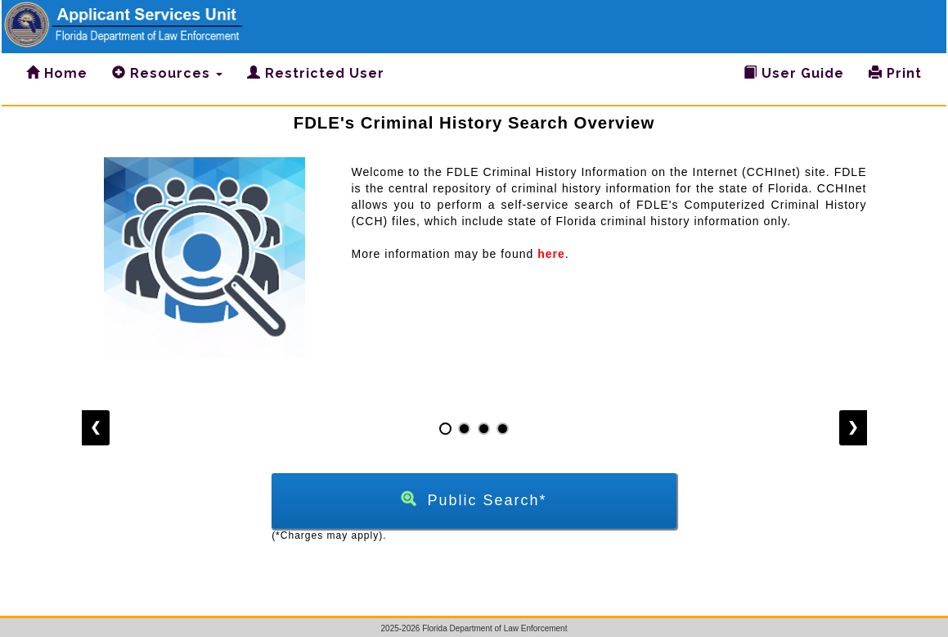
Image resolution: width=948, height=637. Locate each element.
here (551, 253)
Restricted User (315, 73)
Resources (167, 73)
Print (895, 73)
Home (57, 73)
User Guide (794, 73)
